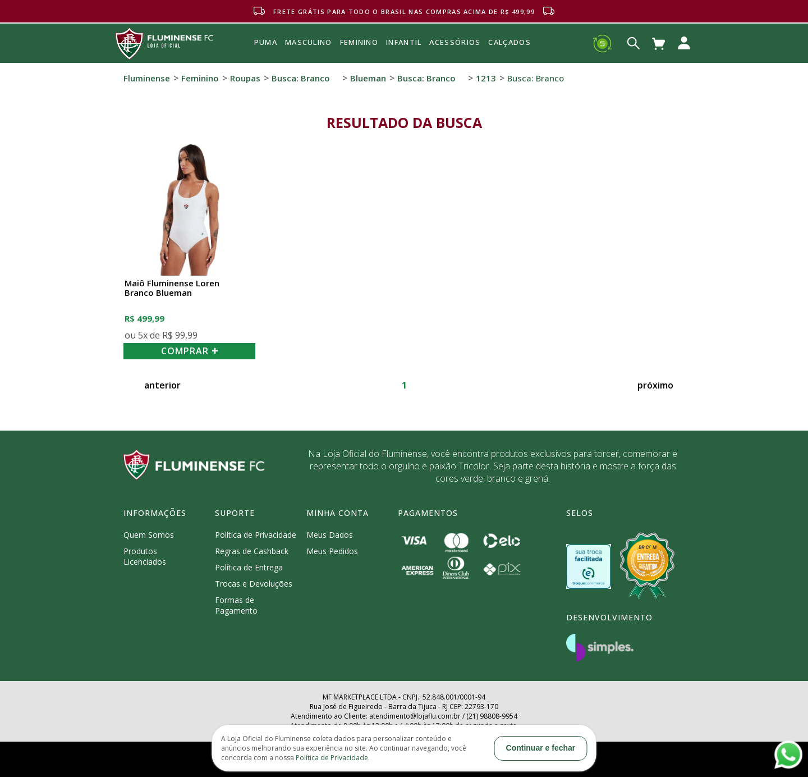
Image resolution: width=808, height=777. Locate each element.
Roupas (245, 78)
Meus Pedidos (332, 551)
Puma (265, 55)
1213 (486, 78)
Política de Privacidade (255, 534)
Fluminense (146, 78)
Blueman (368, 78)
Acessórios (454, 67)
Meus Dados (329, 534)
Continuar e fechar (541, 747)
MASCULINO (308, 42)
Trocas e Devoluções (253, 583)
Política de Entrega (249, 567)
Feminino (200, 78)
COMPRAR (189, 351)
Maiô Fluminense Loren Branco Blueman (172, 288)
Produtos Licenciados (144, 556)
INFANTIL (403, 42)
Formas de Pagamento (236, 605)
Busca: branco (301, 78)
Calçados (509, 42)
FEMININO (359, 42)
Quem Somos (148, 534)
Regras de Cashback (251, 551)
